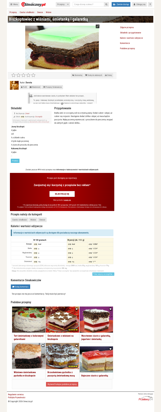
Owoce (40, 12)
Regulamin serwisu (16, 394)
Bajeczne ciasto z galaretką (94, 374)
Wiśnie (48, 12)
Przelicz (15, 161)
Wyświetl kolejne (62, 384)
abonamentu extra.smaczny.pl (39, 122)
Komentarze (125, 43)
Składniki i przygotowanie (130, 32)
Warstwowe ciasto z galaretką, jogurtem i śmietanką (91, 337)
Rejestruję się (62, 194)
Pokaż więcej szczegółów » (103, 274)
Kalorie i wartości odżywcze (131, 38)
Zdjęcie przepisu (127, 27)
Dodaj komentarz (20, 286)
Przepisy (61, 4)
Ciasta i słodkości (27, 12)
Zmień (27, 113)
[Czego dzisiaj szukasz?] (88, 4)
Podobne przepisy (127, 48)
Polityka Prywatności (16, 397)
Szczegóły (38, 117)
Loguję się (67, 200)
